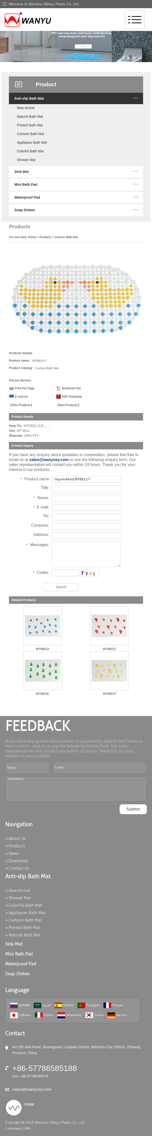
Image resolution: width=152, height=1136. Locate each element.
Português (88, 1005)
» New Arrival (17, 890)
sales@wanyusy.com (49, 460)
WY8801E (42, 694)
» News (12, 853)
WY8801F (109, 694)
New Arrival (25, 108)
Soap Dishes (24, 210)
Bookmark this (71, 388)
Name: (41, 498)
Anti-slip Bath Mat (29, 98)
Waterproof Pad (27, 197)
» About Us (15, 838)
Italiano (44, 1015)
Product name (35, 479)
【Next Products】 (68, 405)
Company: (40, 525)
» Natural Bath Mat (23, 935)
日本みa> (20, 1015)
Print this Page (24, 388)
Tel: (46, 516)
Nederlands (69, 1015)
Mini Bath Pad (25, 184)
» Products (15, 846)
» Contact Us (17, 868)
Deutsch (117, 1015)
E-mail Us (21, 396)
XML (28, 1128)
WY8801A (42, 649)
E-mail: (41, 507)
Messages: (37, 545)
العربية (42, 1005)
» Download (16, 860)
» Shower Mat (18, 898)
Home (32, 237)
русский (20, 1005)
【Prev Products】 (21, 405)
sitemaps (14, 1128)
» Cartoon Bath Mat (23, 920)
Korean (94, 1015)
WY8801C (109, 649)
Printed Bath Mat (30, 125)
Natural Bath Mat (30, 116)
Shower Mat (26, 160)
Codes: (41, 572)
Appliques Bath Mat (32, 142)
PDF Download (72, 396)
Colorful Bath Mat (30, 151)
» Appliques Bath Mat (25, 912)
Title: (45, 488)
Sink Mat (21, 172)
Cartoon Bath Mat (30, 134)
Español (64, 1005)
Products (45, 237)
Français (113, 1005)
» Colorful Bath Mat (23, 905)
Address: (41, 535)
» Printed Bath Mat (22, 927)
